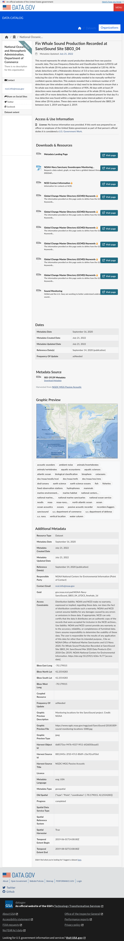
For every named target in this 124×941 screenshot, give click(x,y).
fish (96, 483)
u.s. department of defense (99, 511)
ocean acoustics (45, 506)
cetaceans (100, 474)
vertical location (58, 516)
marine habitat (70, 492)
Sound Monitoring (53, 291)
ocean (99, 502)
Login (79, 881)
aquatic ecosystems (70, 469)
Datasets (91, 28)
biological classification (66, 474)
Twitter (9, 102)
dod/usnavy (43, 483)
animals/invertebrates (87, 464)
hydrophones (73, 488)
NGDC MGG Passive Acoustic (67, 387)
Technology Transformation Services (77, 906)
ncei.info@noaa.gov (14, 88)
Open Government (19, 881)
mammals (88, 488)
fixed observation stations (50, 488)
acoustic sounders (46, 464)
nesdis (40, 502)
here (79, 860)
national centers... (90, 492)
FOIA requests (11, 925)
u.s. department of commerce (67, 511)
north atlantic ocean (82, 502)
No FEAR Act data (13, 930)
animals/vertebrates (47, 469)
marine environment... (48, 492)
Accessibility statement (16, 919)
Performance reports (77, 919)
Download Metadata (53, 380)
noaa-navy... (62, 502)
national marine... (45, 497)
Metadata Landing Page (56, 154)
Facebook (10, 106)
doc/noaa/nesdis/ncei (48, 478)
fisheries (106, 483)
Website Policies (36, 881)
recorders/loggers (105, 506)
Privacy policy (73, 925)
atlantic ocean (44, 474)
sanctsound (42, 511)
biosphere (86, 474)
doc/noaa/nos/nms (91, 478)
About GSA (9, 914)
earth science (59, 483)
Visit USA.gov (74, 938)
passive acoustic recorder (80, 506)
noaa (50, 502)
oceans (60, 506)
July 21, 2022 (66, 53)
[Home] (19, 7)
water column (76, 516)
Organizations (109, 27)
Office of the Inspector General (82, 914)
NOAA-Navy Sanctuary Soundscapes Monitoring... (69, 167)
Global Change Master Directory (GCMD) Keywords (70, 195)
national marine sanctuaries (71, 497)
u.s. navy (41, 516)
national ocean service (100, 497)
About (5, 881)
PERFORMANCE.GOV (65, 881)
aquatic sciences (92, 469)
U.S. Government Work (70, 131)
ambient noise (66, 464)
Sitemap (49, 881)
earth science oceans (80, 483)
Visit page (109, 155)
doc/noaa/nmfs (70, 478)
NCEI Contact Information (57, 183)
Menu (118, 7)
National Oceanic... (31, 37)
